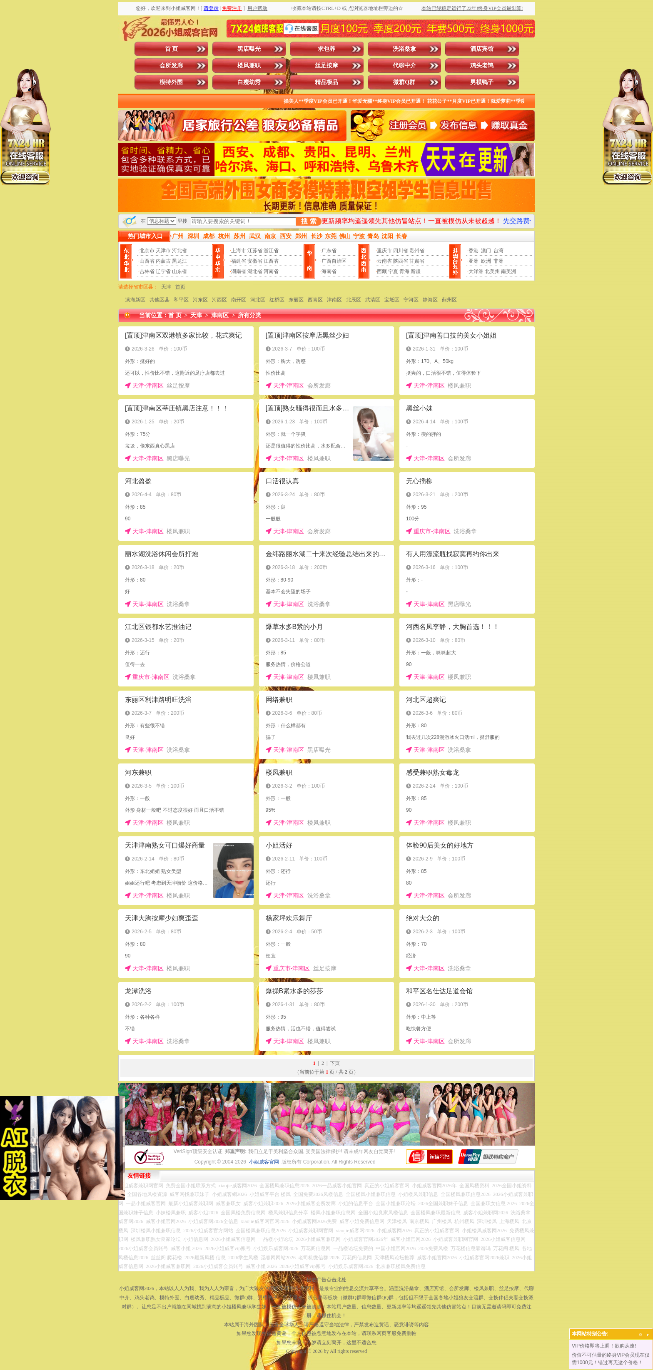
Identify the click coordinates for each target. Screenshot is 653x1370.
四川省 (400, 251)
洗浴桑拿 (404, 49)
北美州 (492, 271)
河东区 (200, 300)
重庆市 (384, 251)
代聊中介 (404, 65)
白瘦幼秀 (249, 82)
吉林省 (147, 271)
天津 (166, 287)
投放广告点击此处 (326, 1280)
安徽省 (254, 261)
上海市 (238, 251)
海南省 (329, 271)
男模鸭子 (481, 82)
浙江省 (271, 251)
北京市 (147, 251)
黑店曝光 (249, 49)
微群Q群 (404, 82)
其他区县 (159, 300)
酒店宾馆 (481, 49)
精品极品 (326, 82)
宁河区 (411, 300)
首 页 (171, 49)
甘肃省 (416, 261)
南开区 (238, 300)
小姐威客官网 (264, 1162)
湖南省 (238, 271)
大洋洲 (476, 271)
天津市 (163, 251)
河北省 (179, 251)
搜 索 (308, 221)
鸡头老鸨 (481, 65)
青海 (404, 271)
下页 (335, 1063)
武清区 (372, 300)
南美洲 (508, 271)
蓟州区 (449, 300)
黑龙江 (179, 261)
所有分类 (249, 315)
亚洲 (474, 261)
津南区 (334, 300)
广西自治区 (334, 261)
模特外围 (171, 82)
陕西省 (400, 261)
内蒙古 (163, 261)
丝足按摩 (326, 65)
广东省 (329, 251)
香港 (474, 251)
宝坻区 (391, 300)
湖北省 (254, 271)
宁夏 (393, 271)
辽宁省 (163, 271)
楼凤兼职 (249, 65)
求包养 (326, 49)
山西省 (147, 261)
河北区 (257, 300)
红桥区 (276, 300)
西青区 (315, 300)
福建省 (238, 261)
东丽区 (296, 300)
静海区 (430, 300)
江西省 (271, 261)
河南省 (271, 271)
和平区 (181, 300)
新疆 (416, 271)
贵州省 (416, 251)
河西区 (219, 300)
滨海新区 (135, 300)
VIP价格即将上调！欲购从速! (604, 1346)
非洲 (498, 261)
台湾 (498, 251)
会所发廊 (171, 65)
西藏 (382, 271)
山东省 (179, 271)
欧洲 (486, 261)
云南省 (384, 261)
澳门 (486, 251)
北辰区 (353, 300)
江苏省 (254, 251)
